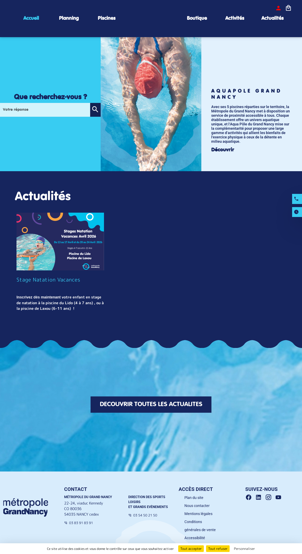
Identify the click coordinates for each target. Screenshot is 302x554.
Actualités (272, 18)
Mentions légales (198, 514)
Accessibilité (194, 538)
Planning (69, 18)
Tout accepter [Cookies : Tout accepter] (191, 548)
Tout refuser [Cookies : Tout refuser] (218, 548)
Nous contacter (197, 505)
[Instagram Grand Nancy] (270, 497)
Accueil (31, 18)
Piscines (107, 18)
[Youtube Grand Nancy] (279, 497)
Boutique (197, 18)
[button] (95, 110)
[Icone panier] (288, 8)
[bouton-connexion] (278, 8)
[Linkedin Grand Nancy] (260, 497)
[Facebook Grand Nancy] (250, 497)
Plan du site (193, 497)
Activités (234, 18)
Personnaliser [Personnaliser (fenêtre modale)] (244, 548)
